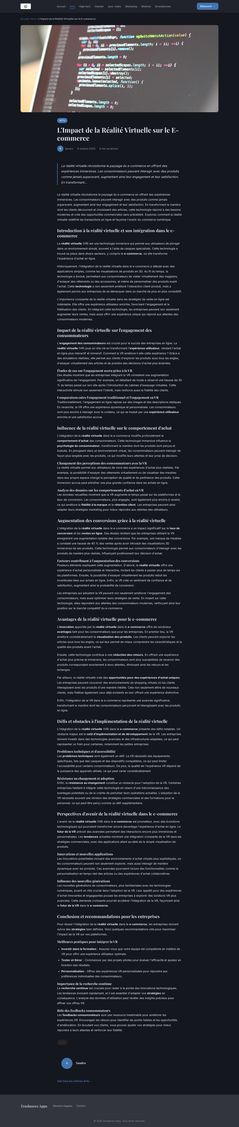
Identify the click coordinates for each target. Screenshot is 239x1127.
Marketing (131, 6)
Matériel (146, 6)
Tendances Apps (34, 1105)
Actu (72, 6)
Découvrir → (207, 6)
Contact (80, 1105)
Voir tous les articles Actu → (75, 1081)
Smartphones (163, 6)
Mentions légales (62, 1105)
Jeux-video (114, 6)
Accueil (61, 6)
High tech (84, 6)
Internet (99, 6)
